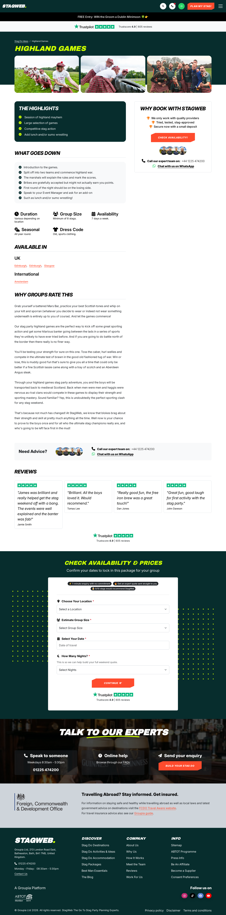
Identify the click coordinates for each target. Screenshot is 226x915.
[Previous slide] (20, 74)
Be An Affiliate (180, 864)
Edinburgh (20, 265)
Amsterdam (21, 281)
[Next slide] (206, 74)
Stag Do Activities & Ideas (98, 851)
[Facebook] (201, 895)
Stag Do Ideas (21, 41)
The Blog (87, 877)
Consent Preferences (185, 877)
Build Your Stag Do (180, 765)
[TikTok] (193, 895)
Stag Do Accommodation (98, 858)
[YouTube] (209, 895)
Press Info (177, 858)
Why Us (131, 851)
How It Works (135, 858)
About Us (132, 845)
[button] (172, 6)
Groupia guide (143, 813)
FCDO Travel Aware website (157, 808)
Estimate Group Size (74, 620)
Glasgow (49, 265)
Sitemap (176, 845)
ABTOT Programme (183, 851)
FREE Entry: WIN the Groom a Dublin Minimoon (113, 17)
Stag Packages (91, 864)
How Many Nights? (73, 656)
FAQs (126, 762)
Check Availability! (173, 137)
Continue (113, 683)
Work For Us (134, 877)
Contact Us (20, 873)
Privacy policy (154, 910)
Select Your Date (71, 638)
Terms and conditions (197, 910)
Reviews (131, 870)
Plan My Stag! (201, 6)
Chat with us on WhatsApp (173, 166)
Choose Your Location (75, 601)
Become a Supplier (183, 870)
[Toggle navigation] (220, 6)
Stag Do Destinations (95, 845)
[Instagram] (185, 895)
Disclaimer (173, 910)
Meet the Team (135, 864)
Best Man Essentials (94, 870)
